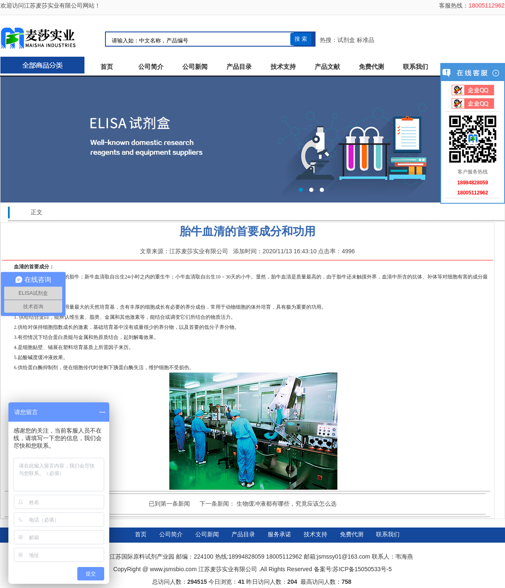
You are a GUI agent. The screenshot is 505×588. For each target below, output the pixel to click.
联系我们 (415, 66)
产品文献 (327, 66)
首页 (106, 66)
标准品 (365, 40)
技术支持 (283, 66)
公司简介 (150, 66)
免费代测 (371, 66)
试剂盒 (346, 40)
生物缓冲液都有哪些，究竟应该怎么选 (287, 503)
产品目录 (239, 66)
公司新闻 (195, 66)
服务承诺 (279, 534)
